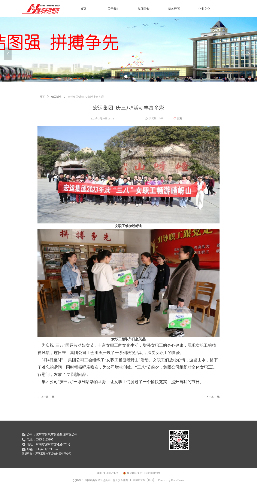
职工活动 (56, 96)
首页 (42, 96)
